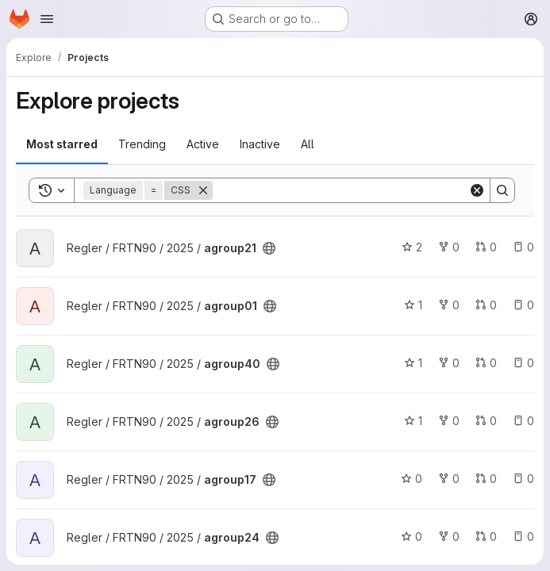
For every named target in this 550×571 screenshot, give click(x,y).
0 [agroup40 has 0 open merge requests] (486, 363)
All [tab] (307, 144)
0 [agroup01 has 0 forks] (449, 305)
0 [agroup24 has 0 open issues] (523, 536)
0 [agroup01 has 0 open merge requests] (486, 305)
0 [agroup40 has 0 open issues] (523, 363)
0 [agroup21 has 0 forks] (449, 247)
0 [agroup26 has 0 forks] (449, 420)
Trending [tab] (142, 144)
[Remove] (203, 190)
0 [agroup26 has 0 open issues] (523, 420)
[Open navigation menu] (47, 19)
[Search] (340, 190)
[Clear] (477, 190)
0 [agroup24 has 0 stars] (411, 536)
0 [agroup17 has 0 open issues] (523, 478)
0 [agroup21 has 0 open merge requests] (486, 247)
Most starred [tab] (62, 144)
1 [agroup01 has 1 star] (413, 305)
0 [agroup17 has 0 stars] (411, 478)
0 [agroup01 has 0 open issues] (523, 305)
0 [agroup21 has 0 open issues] (523, 247)
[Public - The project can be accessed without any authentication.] (269, 248)
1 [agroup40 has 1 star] (413, 363)
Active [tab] (203, 144)
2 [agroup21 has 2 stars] (412, 247)
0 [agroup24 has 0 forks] (449, 536)
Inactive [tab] (260, 144)
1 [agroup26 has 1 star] (413, 420)
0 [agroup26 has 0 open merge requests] (486, 420)
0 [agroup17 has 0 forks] (449, 478)
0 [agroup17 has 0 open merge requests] (486, 478)
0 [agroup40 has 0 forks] (449, 363)
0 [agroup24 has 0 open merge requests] (486, 536)
